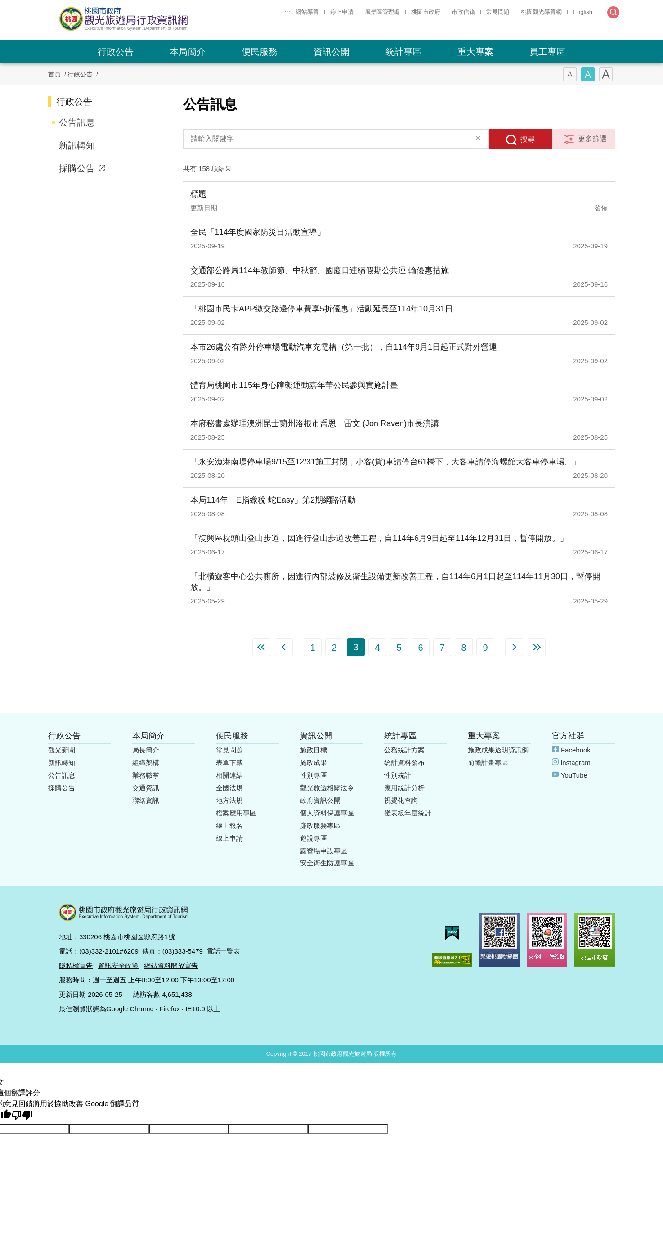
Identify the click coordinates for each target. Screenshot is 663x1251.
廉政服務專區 (320, 825)
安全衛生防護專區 (327, 863)
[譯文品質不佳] (22, 1115)
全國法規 (229, 788)
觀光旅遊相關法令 (327, 788)
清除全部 (478, 139)
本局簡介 (188, 52)
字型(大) (606, 74)
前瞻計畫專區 (488, 762)
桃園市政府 (425, 12)
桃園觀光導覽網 (541, 12)
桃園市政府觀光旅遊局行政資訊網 (148, 18)
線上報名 (229, 825)
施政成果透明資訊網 (498, 750)
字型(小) (570, 74)
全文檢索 (613, 12)
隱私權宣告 (76, 965)
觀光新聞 (61, 750)
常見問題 (498, 12)
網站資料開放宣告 (171, 965)
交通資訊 (145, 788)
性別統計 (397, 775)
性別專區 (313, 775)
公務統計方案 (404, 750)
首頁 (54, 74)
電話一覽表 (223, 951)
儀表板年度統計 (407, 813)
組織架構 (145, 762)
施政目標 (313, 750)
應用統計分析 (404, 788)
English (582, 12)
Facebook (576, 750)
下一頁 (514, 647)
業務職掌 (145, 775)
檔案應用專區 (236, 813)
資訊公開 (331, 52)
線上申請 (342, 12)
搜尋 (527, 139)
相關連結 (229, 775)
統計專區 (403, 52)
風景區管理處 (382, 12)
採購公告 (77, 168)
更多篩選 (592, 139)
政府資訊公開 (320, 800)
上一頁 (284, 647)
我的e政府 (452, 933)
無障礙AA (452, 960)
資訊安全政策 (118, 965)
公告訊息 (77, 122)
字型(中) (588, 74)
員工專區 (547, 52)
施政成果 (313, 762)
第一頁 (261, 647)
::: (287, 12)
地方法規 (229, 800)
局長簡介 (145, 750)
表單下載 (229, 762)
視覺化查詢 (401, 800)
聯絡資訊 (145, 800)
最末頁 (537, 647)
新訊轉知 (77, 145)
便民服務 (260, 52)
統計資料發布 (404, 762)
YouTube (574, 775)
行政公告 (116, 52)
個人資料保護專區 (327, 813)
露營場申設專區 (323, 851)
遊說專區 (313, 838)
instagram (576, 762)
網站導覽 (307, 12)
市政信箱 (463, 12)
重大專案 (475, 52)
